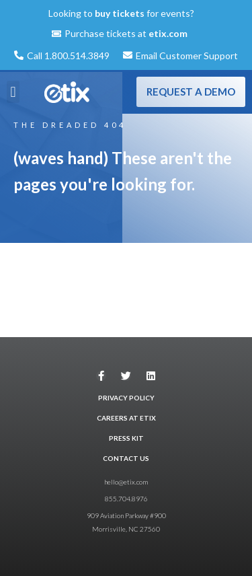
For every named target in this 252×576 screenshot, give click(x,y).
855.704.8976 (126, 499)
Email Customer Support (187, 55)
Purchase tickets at (126, 33)
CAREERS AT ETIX (126, 418)
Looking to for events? (121, 13)
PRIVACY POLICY (126, 398)
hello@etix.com (126, 482)
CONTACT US (126, 458)
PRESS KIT (126, 438)
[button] (13, 92)
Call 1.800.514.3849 (68, 55)
